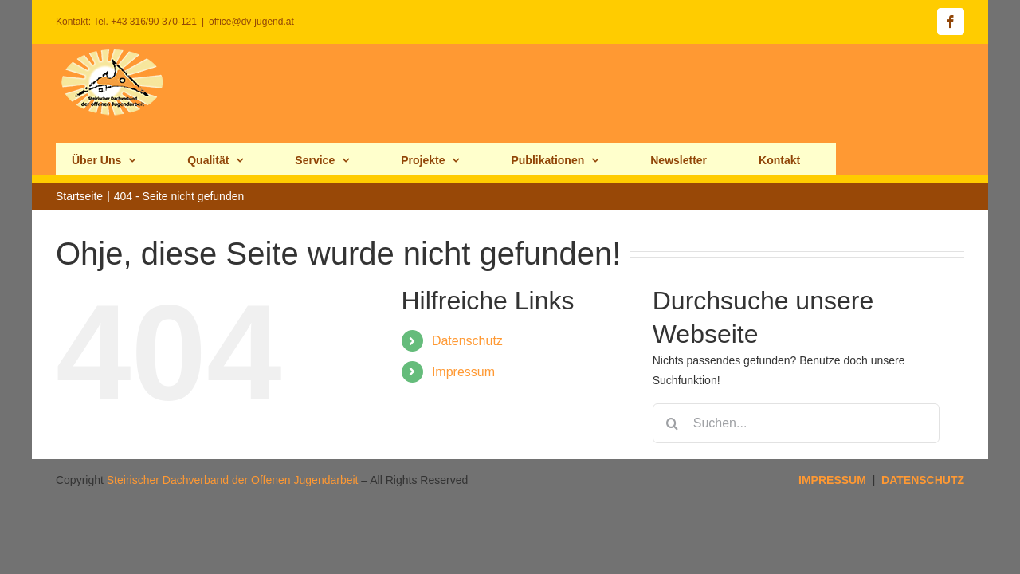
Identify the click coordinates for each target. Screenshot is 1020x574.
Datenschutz (467, 286)
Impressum (463, 317)
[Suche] (672, 369)
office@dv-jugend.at (251, 21)
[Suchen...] (796, 369)
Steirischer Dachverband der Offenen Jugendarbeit (233, 425)
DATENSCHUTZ (922, 425)
